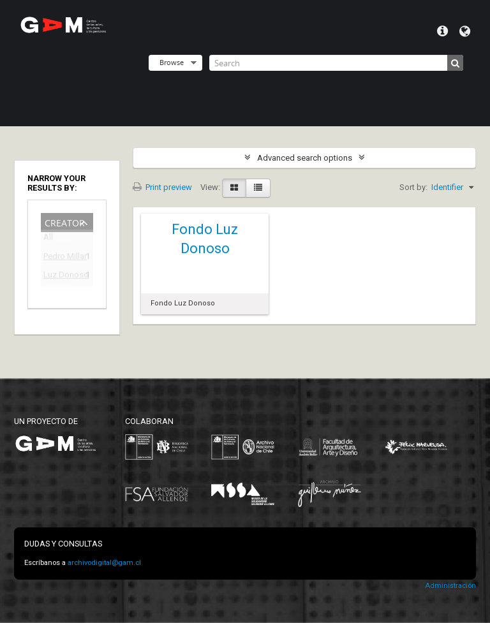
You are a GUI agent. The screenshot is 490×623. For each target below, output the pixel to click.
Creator (65, 221)
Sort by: (413, 187)
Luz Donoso (58, 276)
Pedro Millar (58, 258)
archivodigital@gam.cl (104, 563)
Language (465, 31)
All (48, 239)
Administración (450, 586)
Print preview (162, 187)
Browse (172, 62)
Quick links (442, 31)
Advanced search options (304, 158)
